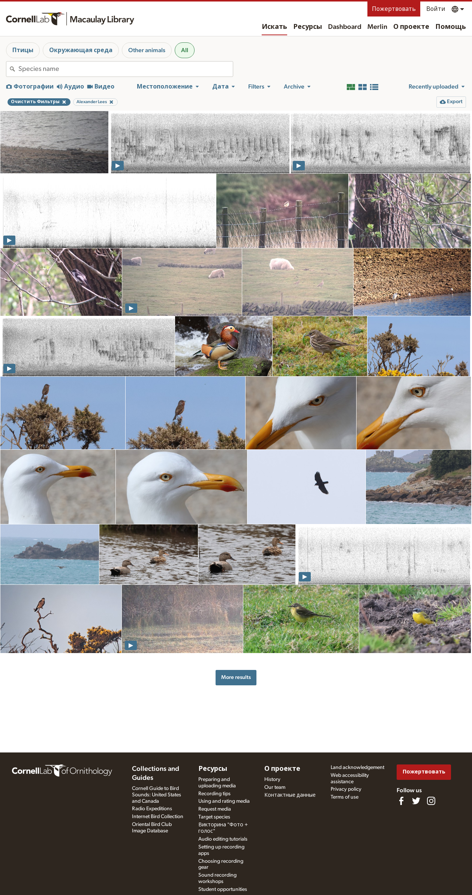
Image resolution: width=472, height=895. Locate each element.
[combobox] (125, 69)
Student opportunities (222, 889)
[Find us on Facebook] (401, 800)
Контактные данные (290, 795)
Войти (435, 9)
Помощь (450, 27)
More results (236, 677)
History (272, 779)
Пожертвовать (394, 9)
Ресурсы (307, 27)
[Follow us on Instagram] (431, 800)
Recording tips (214, 793)
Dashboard (344, 27)
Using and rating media (224, 801)
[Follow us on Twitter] (416, 800)
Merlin (377, 27)
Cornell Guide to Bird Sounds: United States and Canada (156, 795)
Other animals (146, 50)
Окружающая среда (80, 50)
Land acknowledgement (357, 767)
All (184, 50)
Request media (214, 809)
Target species (214, 817)
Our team (274, 787)
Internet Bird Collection (157, 816)
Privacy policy (346, 789)
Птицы (22, 50)
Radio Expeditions (152, 808)
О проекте (411, 27)
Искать (274, 27)
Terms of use (344, 797)
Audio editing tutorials (222, 839)
